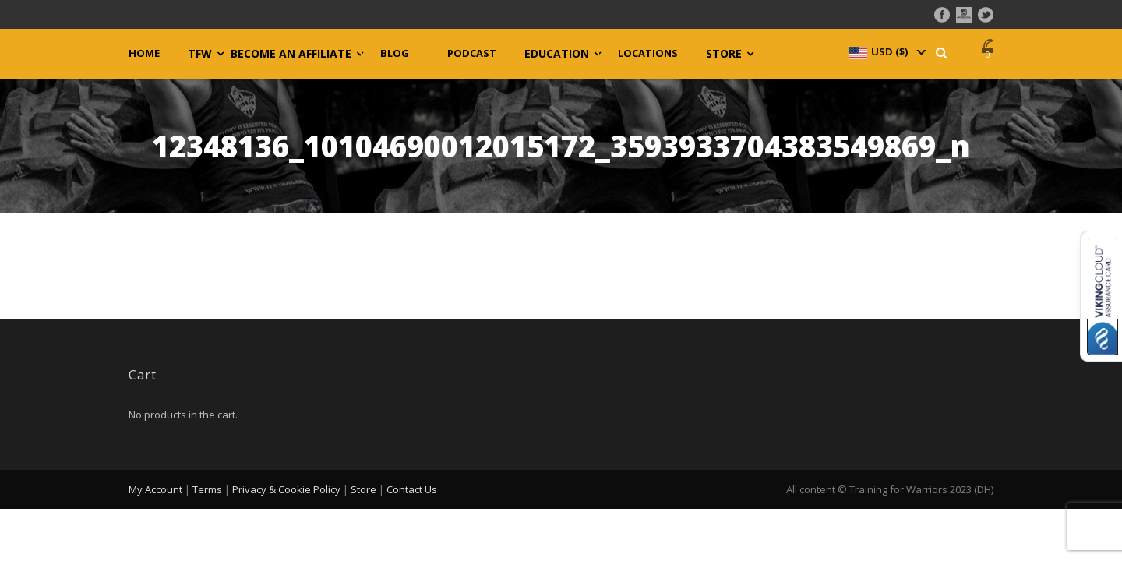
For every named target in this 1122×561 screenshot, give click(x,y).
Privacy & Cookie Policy (286, 489)
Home (144, 53)
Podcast (471, 53)
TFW (200, 53)
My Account (155, 489)
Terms (207, 489)
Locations (648, 53)
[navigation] (886, 51)
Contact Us (411, 489)
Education (556, 53)
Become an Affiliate (291, 53)
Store (724, 53)
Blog (394, 53)
